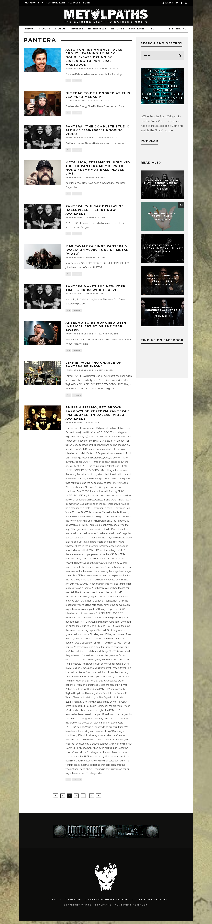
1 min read (77, 275)
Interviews (97, 28)
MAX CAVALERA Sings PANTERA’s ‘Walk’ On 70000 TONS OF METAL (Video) (97, 251)
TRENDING (178, 28)
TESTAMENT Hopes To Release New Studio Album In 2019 (162, 278)
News (29, 28)
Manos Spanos (74, 178)
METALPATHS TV (34, 3)
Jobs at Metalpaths (151, 903)
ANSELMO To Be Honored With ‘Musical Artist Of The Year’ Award (96, 328)
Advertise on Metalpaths (108, 903)
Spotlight (137, 28)
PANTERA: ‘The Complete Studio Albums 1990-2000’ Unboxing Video (98, 130)
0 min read (77, 312)
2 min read (77, 81)
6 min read (77, 783)
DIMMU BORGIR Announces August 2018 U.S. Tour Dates (162, 310)
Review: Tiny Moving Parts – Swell (162, 214)
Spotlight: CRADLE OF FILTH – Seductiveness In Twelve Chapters (162, 183)
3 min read (77, 113)
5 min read (77, 397)
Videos (60, 28)
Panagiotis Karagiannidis (81, 69)
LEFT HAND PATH (55, 3)
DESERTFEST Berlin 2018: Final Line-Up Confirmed (162, 246)
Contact (54, 903)
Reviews (77, 28)
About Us (75, 903)
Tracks (44, 28)
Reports (118, 28)
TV (153, 28)
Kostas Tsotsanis (76, 101)
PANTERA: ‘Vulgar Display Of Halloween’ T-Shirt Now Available (94, 210)
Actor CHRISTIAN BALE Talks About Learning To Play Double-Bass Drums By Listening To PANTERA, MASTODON (94, 57)
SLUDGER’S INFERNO (79, 3)
